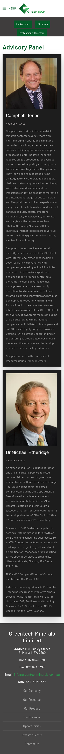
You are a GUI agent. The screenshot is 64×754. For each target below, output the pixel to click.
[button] (9, 8)
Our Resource (32, 699)
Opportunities (32, 726)
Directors (43, 24)
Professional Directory (32, 32)
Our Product (32, 708)
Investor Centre (32, 735)
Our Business (32, 717)
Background (23, 24)
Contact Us (32, 744)
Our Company (32, 690)
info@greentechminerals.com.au (37, 674)
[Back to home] (32, 8)
